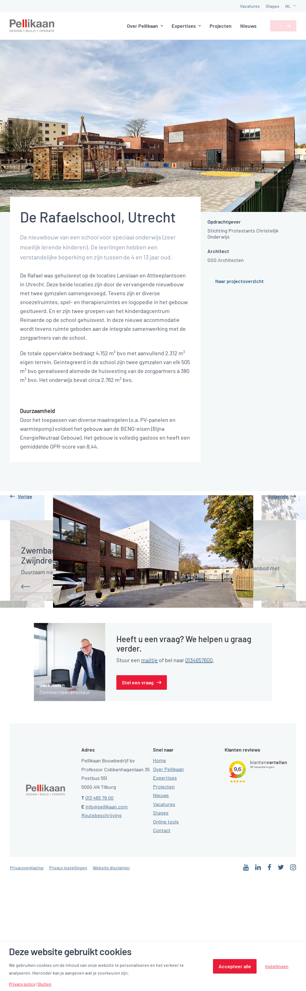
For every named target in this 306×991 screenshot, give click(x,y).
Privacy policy (22, 984)
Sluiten (44, 984)
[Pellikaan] (32, 25)
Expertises (175, 26)
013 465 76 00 (99, 910)
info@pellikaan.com (107, 919)
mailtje (149, 772)
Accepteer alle (235, 966)
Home (159, 873)
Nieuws (238, 26)
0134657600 (199, 772)
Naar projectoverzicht (239, 281)
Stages (272, 6)
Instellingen (277, 966)
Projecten (210, 26)
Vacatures (250, 6)
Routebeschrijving (101, 928)
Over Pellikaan (134, 26)
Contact (274, 26)
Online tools (166, 934)
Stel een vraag (138, 795)
